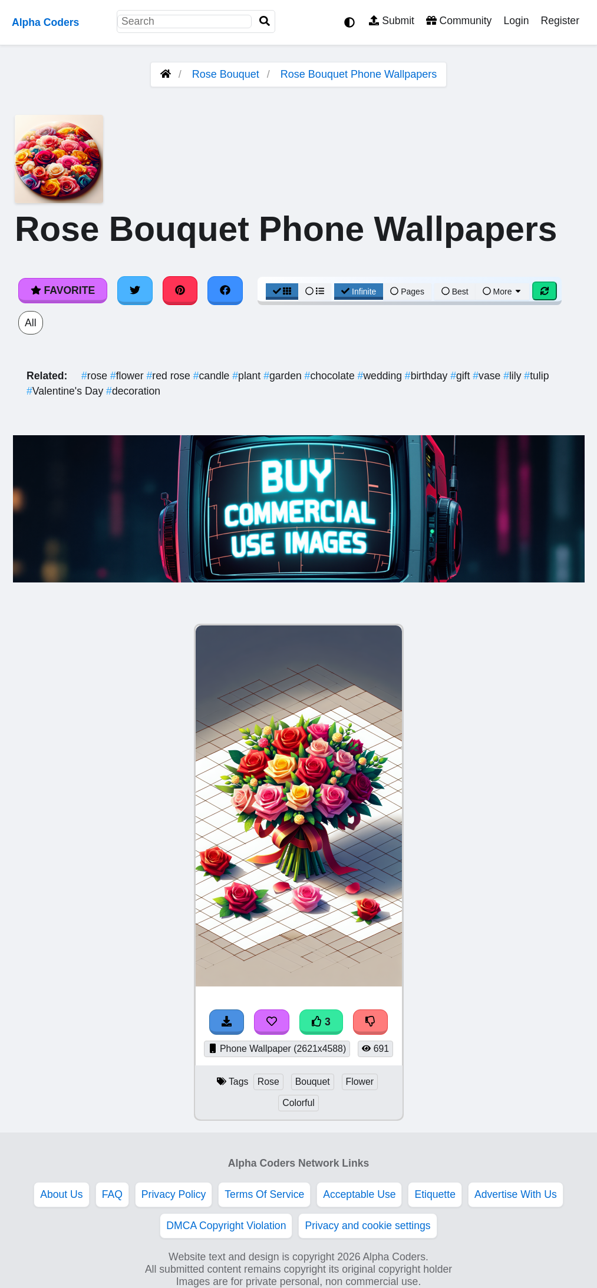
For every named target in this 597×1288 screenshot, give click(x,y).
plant (247, 376)
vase (488, 376)
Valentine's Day (66, 391)
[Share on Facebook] (225, 290)
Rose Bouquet (225, 74)
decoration (133, 391)
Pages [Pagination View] (407, 291)
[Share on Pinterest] (180, 290)
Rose (268, 1082)
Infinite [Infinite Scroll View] (358, 291)
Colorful (298, 1103)
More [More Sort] (503, 291)
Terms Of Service (264, 1194)
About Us (61, 1194)
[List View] (314, 291)
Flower (360, 1082)
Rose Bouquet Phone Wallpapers (359, 74)
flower (128, 376)
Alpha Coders (45, 22)
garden (283, 376)
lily (513, 376)
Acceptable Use (359, 1194)
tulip (536, 376)
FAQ (112, 1194)
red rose (170, 376)
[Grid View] (282, 291)
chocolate (331, 376)
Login (516, 21)
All (31, 323)
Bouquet (312, 1082)
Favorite (63, 290)
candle (213, 376)
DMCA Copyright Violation (226, 1225)
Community (459, 21)
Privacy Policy (173, 1194)
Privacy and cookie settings (367, 1225)
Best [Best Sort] (455, 291)
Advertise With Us (515, 1194)
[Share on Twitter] (135, 290)
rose (95, 376)
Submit (391, 21)
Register (559, 21)
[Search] (265, 21)
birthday (427, 376)
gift (461, 376)
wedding (381, 376)
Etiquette (434, 1194)
